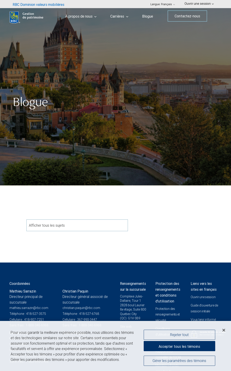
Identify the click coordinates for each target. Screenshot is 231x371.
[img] (115, 93)
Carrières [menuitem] (119, 16)
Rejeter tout (179, 335)
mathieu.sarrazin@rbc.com (28, 308)
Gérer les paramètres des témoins (179, 361)
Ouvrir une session (203, 297)
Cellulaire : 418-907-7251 (26, 320)
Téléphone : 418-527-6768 (80, 314)
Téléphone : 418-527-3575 (27, 314)
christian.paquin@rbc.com (81, 308)
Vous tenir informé (203, 320)
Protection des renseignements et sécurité (167, 314)
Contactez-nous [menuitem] (187, 16)
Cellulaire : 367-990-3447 (79, 320)
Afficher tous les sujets (77, 225)
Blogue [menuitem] (147, 16)
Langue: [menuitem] (162, 4)
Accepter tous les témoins (179, 347)
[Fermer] (224, 331)
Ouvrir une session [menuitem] (199, 4)
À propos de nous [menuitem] (81, 16)
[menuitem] (38, 4)
